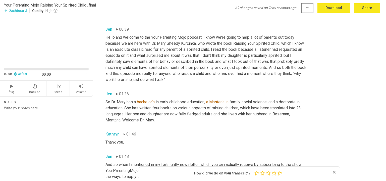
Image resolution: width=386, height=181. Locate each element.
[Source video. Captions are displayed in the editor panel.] (46, 39)
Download (333, 8)
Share (367, 8)
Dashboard (15, 11)
